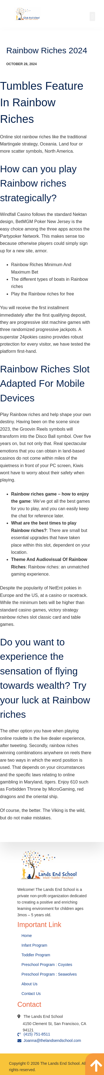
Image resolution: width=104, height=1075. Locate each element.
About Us (30, 984)
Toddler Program (36, 955)
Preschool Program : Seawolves (49, 974)
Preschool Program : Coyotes (47, 964)
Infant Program (34, 945)
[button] (92, 16)
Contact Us (32, 993)
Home (27, 935)
